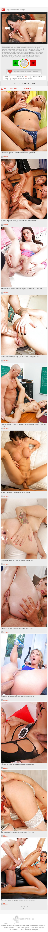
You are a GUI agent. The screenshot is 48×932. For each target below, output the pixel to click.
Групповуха (13, 79)
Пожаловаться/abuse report (29, 929)
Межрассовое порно (25, 79)
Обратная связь (9, 927)
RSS (27, 927)
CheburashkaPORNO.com (25, 4)
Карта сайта (20, 927)
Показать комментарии (24, 84)
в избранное (24, 71)
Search (44, 3)
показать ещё (24, 907)
